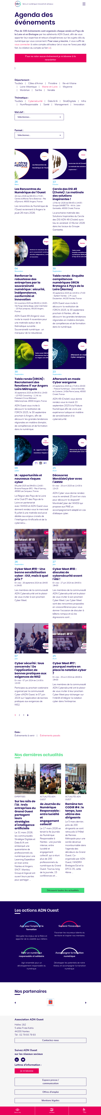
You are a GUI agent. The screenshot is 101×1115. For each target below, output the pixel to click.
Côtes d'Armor (35, 83)
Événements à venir (25, 735)
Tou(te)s (19, 83)
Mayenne (67, 87)
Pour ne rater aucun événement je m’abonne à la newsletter (50, 58)
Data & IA (53, 101)
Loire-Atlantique (28, 87)
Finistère (52, 83)
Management (61, 104)
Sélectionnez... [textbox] (24, 117)
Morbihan (25, 90)
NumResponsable (29, 104)
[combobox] (39, 117)
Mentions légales (50, 1100)
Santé (46, 104)
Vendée (51, 90)
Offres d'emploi (50, 1092)
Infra (83, 101)
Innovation (79, 104)
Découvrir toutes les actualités (63, 890)
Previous (15, 1003)
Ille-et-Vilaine (69, 83)
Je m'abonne (26, 1071)
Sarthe (38, 90)
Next (85, 1003)
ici (49, 48)
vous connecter (22, 44)
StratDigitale (69, 101)
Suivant (28, 715)
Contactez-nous (50, 1040)
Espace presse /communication (50, 1082)
